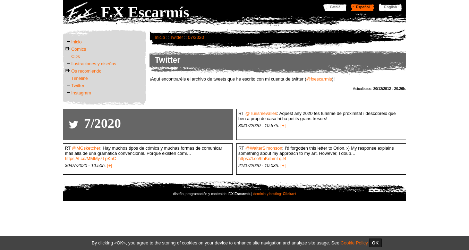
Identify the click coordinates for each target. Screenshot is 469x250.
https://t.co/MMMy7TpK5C (90, 158)
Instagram (81, 92)
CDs (75, 56)
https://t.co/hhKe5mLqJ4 (262, 158)
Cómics (78, 49)
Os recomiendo (86, 71)
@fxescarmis (319, 79)
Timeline (79, 78)
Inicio (160, 37)
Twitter (176, 37)
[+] (283, 125)
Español (363, 7)
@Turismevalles (261, 113)
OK (375, 242)
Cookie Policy (354, 242)
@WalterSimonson (263, 148)
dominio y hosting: (274, 194)
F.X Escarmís (145, 12)
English (390, 7)
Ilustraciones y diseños (93, 63)
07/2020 (196, 37)
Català (335, 7)
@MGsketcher (86, 148)
